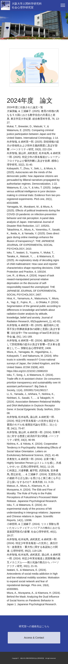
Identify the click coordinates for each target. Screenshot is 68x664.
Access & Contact (34, 637)
